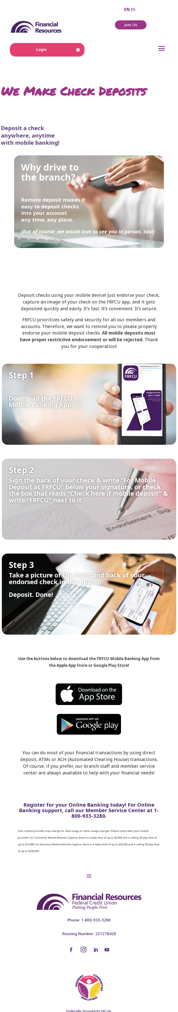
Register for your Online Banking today (74, 804)
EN (127, 9)
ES (133, 9)
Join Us (130, 24)
